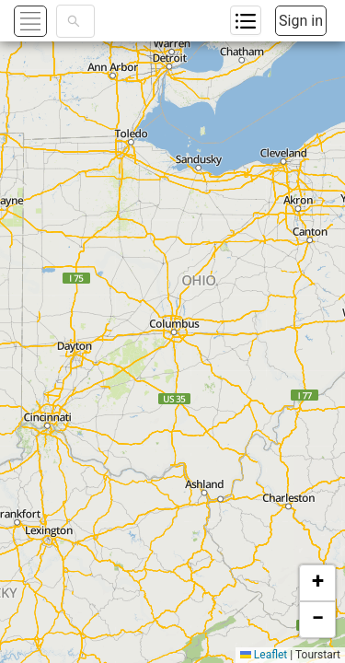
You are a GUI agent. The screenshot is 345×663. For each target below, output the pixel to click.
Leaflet (263, 654)
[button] (317, 582)
